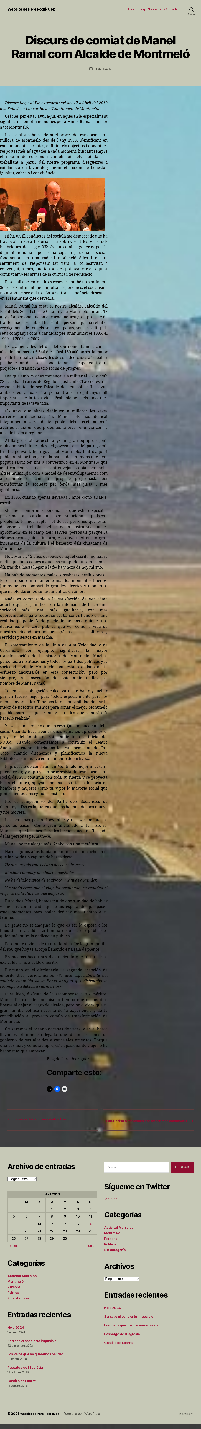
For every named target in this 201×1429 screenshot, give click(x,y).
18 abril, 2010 (103, 68)
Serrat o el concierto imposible (32, 1345)
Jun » (90, 1251)
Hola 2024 (15, 1332)
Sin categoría (18, 1303)
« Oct (14, 1251)
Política (13, 1297)
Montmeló (15, 1286)
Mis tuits (110, 1204)
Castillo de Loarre (21, 1386)
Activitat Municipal (22, 1281)
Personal (14, 1292)
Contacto (171, 9)
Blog (142, 9)
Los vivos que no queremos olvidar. (35, 1359)
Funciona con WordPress (86, 1418)
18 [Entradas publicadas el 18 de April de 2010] (90, 1228)
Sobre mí (154, 9)
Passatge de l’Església (25, 1372)
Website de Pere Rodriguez (35, 9)
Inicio (132, 9)
